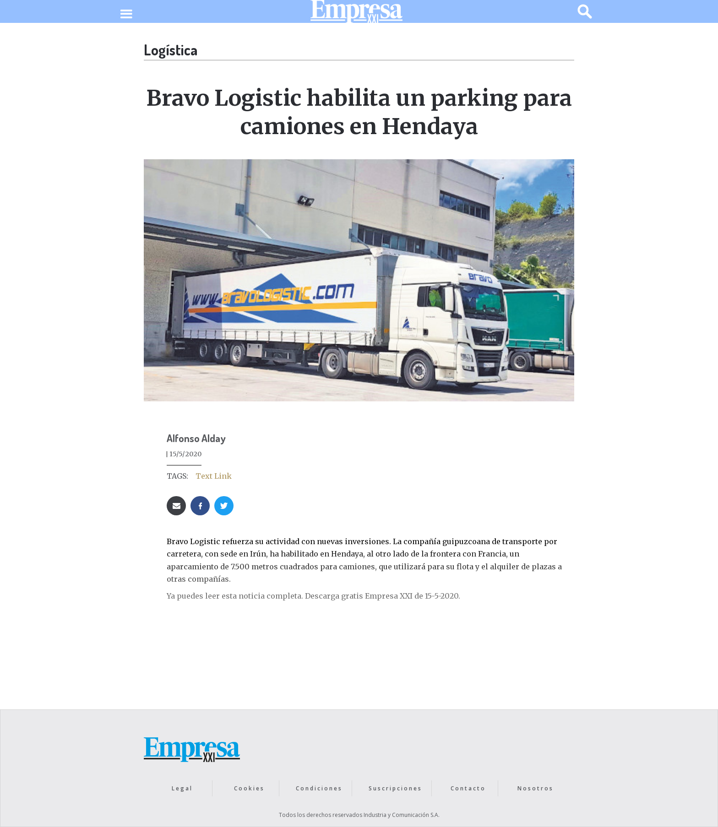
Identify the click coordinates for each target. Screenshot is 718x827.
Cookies (249, 788)
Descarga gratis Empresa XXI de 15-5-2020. (382, 595)
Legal (182, 788)
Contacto (468, 788)
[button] (126, 15)
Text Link (214, 476)
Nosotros (535, 788)
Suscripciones (395, 788)
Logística (170, 49)
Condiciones (319, 788)
